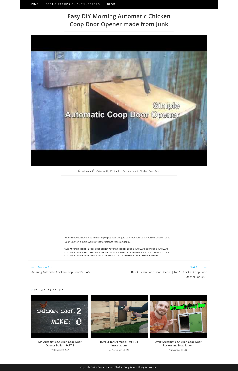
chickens (108, 255)
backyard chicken (110, 252)
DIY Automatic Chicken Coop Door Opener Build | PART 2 (60, 343)
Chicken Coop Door (153, 252)
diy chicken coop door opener (133, 255)
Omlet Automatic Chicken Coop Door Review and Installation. (178, 343)
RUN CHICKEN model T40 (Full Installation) (119, 343)
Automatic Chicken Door (121, 249)
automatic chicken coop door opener (89, 249)
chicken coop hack (93, 255)
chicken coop (135, 252)
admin (85, 171)
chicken (124, 252)
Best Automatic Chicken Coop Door (141, 171)
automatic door (92, 252)
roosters (153, 255)
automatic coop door (146, 249)
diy (115, 255)
